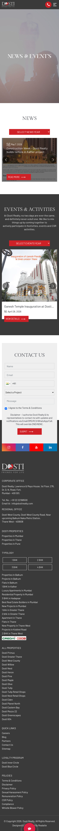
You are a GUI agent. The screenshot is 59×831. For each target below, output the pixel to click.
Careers (6, 733)
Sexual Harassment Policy (15, 792)
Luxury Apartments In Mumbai (17, 590)
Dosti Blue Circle (10, 766)
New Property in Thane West (16, 625)
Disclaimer (7, 784)
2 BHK (40, 560)
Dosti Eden (7, 700)
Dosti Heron (8, 672)
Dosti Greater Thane (12, 657)
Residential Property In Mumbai (17, 594)
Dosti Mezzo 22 (9, 711)
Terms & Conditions (11, 780)
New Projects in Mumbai (14, 606)
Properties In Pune (11, 544)
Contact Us (7, 745)
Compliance (8, 804)
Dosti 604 (6, 719)
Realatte (42, 825)
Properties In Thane (12, 540)
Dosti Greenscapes (11, 715)
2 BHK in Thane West (12, 633)
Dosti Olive (7, 684)
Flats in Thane (9, 622)
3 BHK (15, 567)
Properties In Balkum (12, 575)
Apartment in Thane (12, 618)
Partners (6, 741)
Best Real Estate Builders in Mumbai (20, 602)
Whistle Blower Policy (12, 808)
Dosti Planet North (11, 703)
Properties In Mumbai (12, 536)
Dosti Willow (8, 664)
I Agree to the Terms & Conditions (25, 408)
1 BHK (14, 560)
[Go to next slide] (53, 159)
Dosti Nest (7, 668)
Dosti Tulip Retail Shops (13, 692)
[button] (8, 384)
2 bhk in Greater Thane (13, 614)
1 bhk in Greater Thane (13, 610)
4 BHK (40, 567)
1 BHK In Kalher (9, 586)
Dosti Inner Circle (10, 762)
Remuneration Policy (12, 796)
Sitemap (6, 749)
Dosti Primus (8, 653)
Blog (4, 737)
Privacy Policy (9, 788)
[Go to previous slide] (6, 159)
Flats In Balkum (9, 583)
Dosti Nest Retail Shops (13, 696)
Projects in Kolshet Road (14, 629)
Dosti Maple (7, 680)
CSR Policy (7, 800)
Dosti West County (11, 660)
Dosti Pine (7, 676)
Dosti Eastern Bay (11, 707)
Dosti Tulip (7, 688)
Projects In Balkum (11, 579)
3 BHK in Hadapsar (11, 598)
